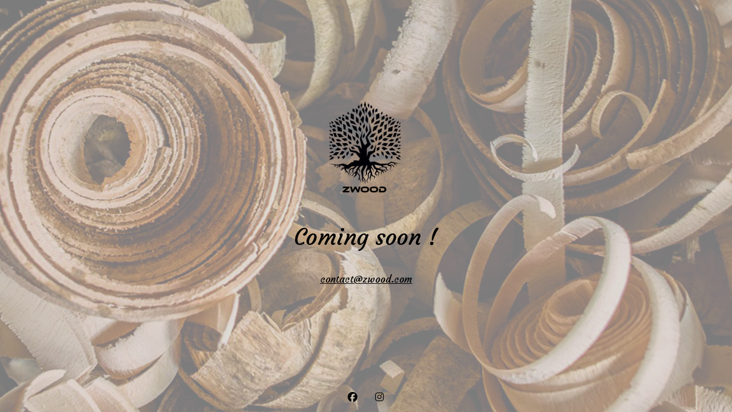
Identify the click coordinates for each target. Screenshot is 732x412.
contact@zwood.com (366, 279)
